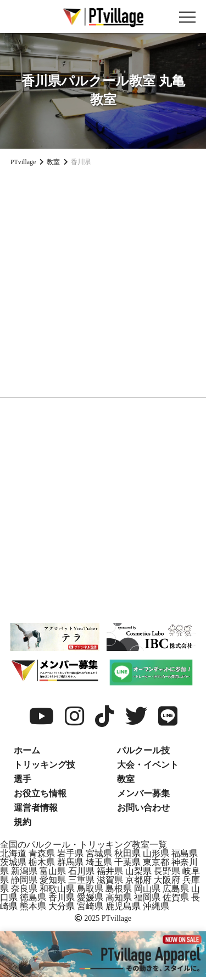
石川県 (81, 871)
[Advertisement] (103, 284)
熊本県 (33, 906)
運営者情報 (36, 807)
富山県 (53, 871)
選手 (22, 779)
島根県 (118, 888)
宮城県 (99, 853)
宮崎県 (90, 906)
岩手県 (70, 853)
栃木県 (42, 862)
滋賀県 (110, 879)
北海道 (13, 853)
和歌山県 (57, 888)
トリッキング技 (44, 764)
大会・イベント (148, 764)
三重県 (81, 879)
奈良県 (24, 888)
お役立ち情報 (40, 793)
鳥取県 (90, 888)
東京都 (156, 862)
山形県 (156, 853)
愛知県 (53, 879)
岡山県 (147, 888)
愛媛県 (90, 897)
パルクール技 (143, 750)
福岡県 (147, 897)
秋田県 (127, 853)
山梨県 (138, 871)
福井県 (110, 871)
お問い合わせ (143, 807)
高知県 (118, 897)
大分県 (61, 906)
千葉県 (127, 862)
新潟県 (24, 871)
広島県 (176, 888)
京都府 (138, 879)
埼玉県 (99, 862)
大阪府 (167, 879)
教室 (126, 779)
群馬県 (70, 862)
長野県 (167, 871)
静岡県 (24, 879)
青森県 (42, 853)
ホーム (27, 750)
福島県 (184, 853)
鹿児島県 (123, 906)
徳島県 (33, 897)
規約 (22, 822)
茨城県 (13, 862)
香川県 (61, 897)
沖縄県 (156, 906)
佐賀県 (176, 897)
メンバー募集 (143, 793)
